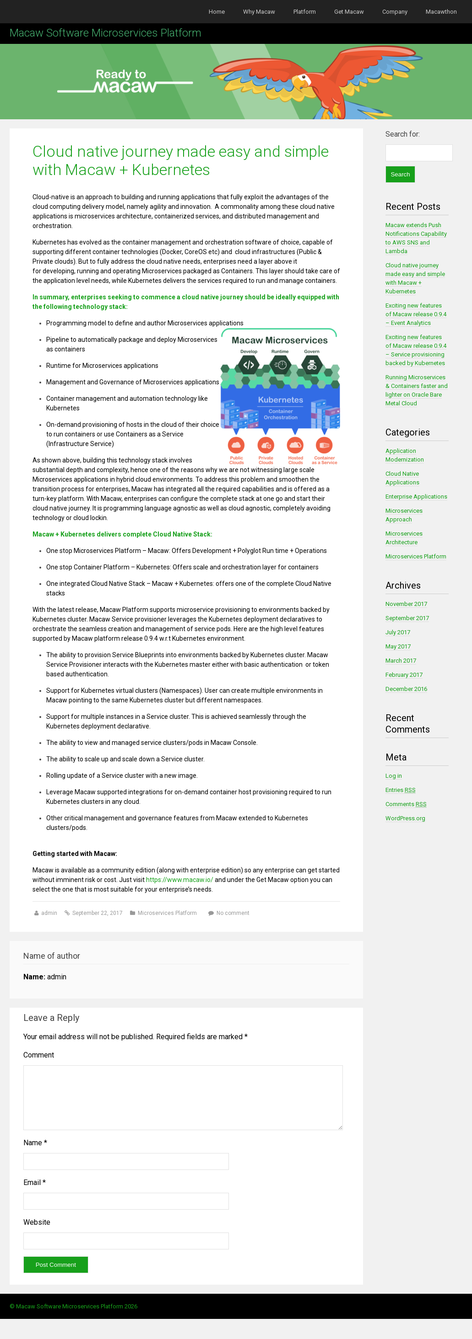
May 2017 (398, 646)
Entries (400, 789)
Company (394, 11)
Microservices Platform (167, 913)
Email (34, 1193)
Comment (38, 1055)
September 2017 (407, 618)
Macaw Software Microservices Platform (105, 33)
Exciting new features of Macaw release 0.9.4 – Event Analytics (415, 314)
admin (50, 913)
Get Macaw (349, 11)
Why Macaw (259, 11)
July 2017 (397, 632)
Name (35, 1153)
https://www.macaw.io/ (179, 879)
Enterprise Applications (416, 496)
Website (36, 1233)
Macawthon (441, 11)
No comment (233, 913)
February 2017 (404, 674)
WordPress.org (405, 818)
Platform (304, 11)
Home (217, 11)
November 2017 (406, 603)
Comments (406, 804)
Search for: (402, 134)
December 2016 (406, 688)
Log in (393, 775)
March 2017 (400, 660)
